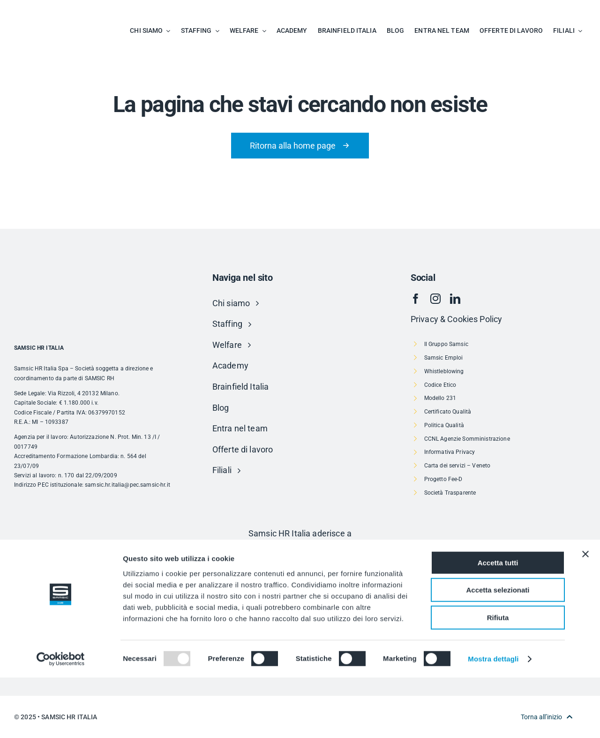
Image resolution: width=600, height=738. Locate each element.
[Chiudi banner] (585, 614)
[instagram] (435, 299)
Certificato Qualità (448, 411)
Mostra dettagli (493, 719)
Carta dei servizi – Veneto (457, 465)
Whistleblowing (444, 371)
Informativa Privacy (449, 452)
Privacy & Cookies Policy (456, 319)
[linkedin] (455, 299)
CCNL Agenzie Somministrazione (467, 439)
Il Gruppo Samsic (446, 344)
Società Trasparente (450, 492)
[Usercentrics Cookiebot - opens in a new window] (61, 720)
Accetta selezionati (497, 651)
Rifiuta (498, 678)
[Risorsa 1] (300, 553)
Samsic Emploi (443, 357)
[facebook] (416, 299)
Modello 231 (440, 398)
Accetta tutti (498, 623)
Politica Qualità (444, 425)
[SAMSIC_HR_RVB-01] (40, 10)
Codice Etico (440, 385)
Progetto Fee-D (443, 479)
